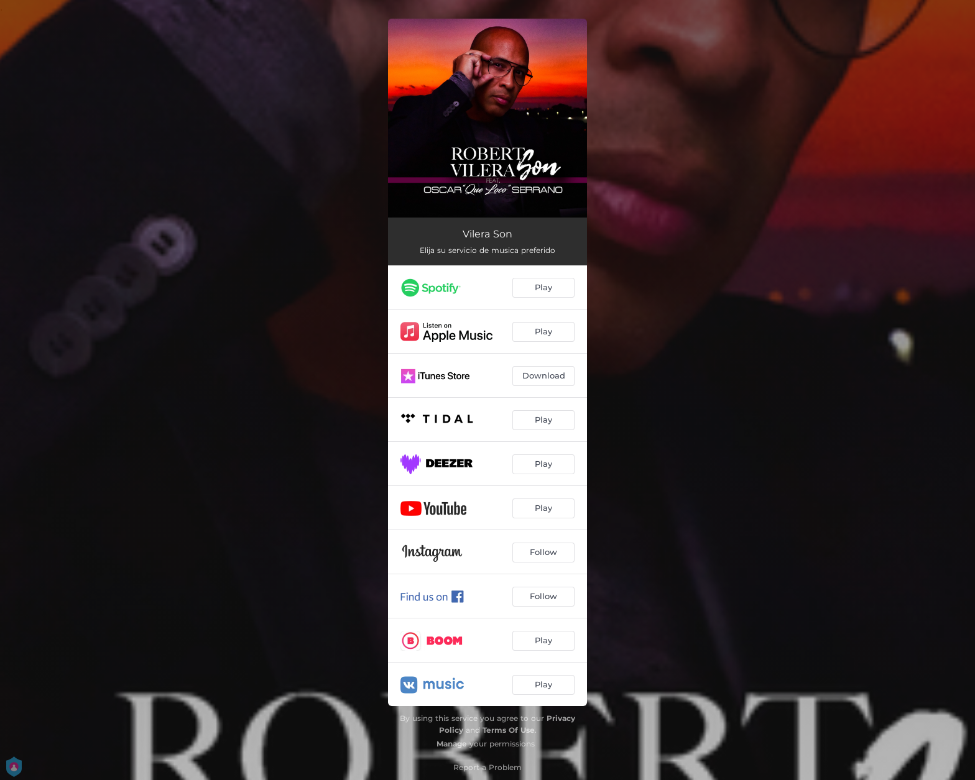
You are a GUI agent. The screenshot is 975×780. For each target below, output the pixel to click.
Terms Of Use (509, 730)
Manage (452, 743)
